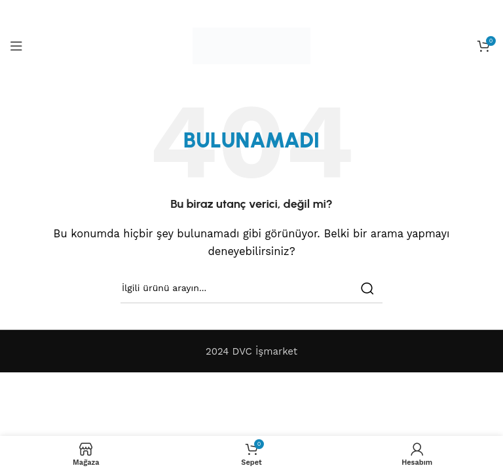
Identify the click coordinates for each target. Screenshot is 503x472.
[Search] (251, 288)
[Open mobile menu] (16, 46)
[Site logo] (251, 45)
